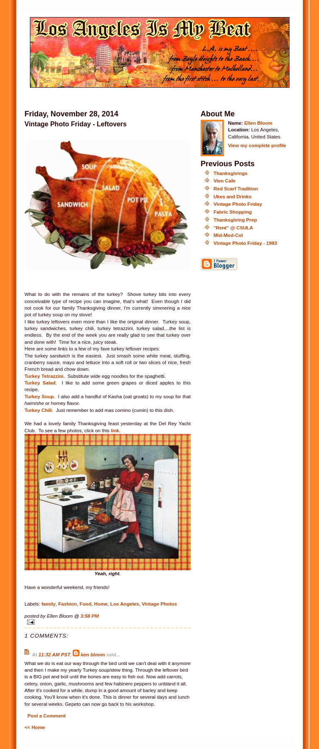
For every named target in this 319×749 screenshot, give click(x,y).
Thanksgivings (230, 173)
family (49, 603)
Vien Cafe (224, 180)
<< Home (35, 727)
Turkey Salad (40, 382)
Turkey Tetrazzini (44, 376)
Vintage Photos (159, 603)
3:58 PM (90, 615)
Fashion (67, 603)
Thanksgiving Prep (235, 219)
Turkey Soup (39, 396)
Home (101, 603)
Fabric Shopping (232, 211)
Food (86, 603)
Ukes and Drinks (232, 196)
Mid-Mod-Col (228, 235)
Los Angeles (124, 603)
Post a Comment (46, 715)
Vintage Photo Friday (237, 204)
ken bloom (93, 654)
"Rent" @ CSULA (233, 227)
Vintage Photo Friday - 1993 (245, 243)
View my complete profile (257, 145)
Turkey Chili (38, 410)
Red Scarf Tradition (235, 188)
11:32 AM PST (54, 654)
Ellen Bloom (258, 123)
